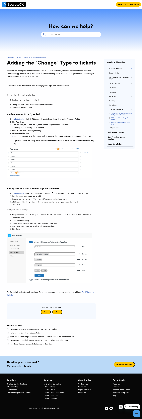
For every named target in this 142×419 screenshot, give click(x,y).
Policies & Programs (121, 393)
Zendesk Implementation (54, 393)
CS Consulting (12, 387)
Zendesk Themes (50, 398)
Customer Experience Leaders (19, 393)
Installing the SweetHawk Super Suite (120, 123)
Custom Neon (83, 384)
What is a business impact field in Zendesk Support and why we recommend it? (42, 337)
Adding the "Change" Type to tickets (119, 118)
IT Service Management (38, 57)
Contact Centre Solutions (17, 384)
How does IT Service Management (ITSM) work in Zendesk (121, 114)
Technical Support (22, 57)
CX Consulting (49, 387)
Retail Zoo (82, 393)
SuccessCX (10, 57)
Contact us (117, 387)
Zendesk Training (51, 396)
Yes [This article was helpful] (45, 312)
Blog (114, 396)
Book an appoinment (121, 390)
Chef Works (82, 387)
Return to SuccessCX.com (128, 4)
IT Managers (12, 390)
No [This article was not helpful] (57, 312)
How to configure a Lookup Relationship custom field (31, 344)
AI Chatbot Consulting (52, 384)
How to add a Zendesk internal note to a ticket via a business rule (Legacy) (40, 340)
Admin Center (19, 119)
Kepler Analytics (84, 390)
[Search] (71, 34)
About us (116, 384)
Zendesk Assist (49, 390)
